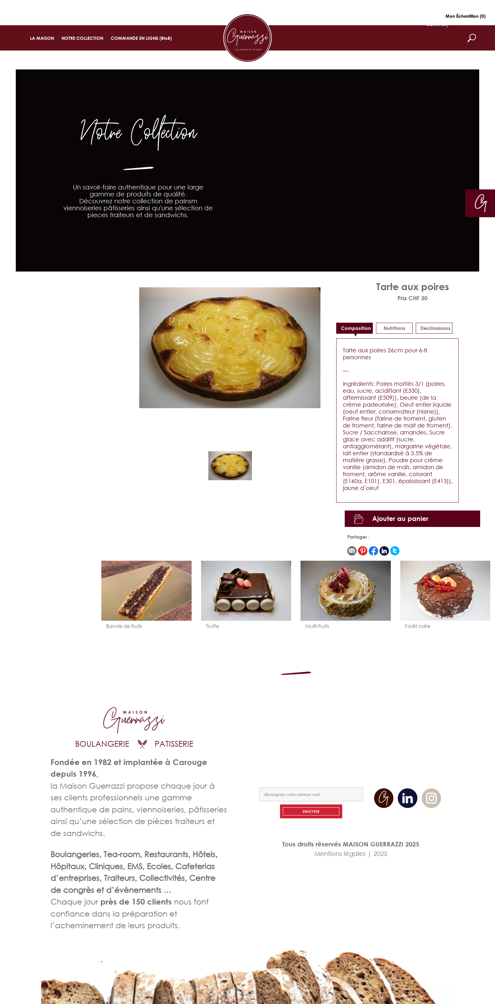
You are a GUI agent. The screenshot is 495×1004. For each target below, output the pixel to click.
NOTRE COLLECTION (82, 38)
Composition (356, 328)
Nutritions (394, 328)
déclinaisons (435, 328)
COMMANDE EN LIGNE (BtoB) (141, 38)
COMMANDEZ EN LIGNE (366, 734)
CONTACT (436, 24)
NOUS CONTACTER (420, 734)
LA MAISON (42, 38)
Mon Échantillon (465, 16)
